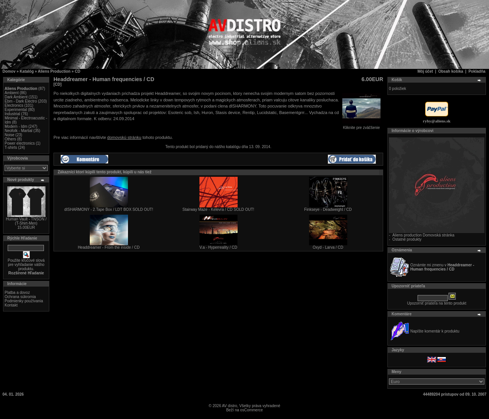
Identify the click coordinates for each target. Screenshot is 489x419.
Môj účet (425, 71)
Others (10, 139)
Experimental (16, 110)
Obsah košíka (450, 71)
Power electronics (20, 143)
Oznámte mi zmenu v (442, 267)
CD (77, 71)
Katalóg (27, 71)
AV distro (229, 406)
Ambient (12, 93)
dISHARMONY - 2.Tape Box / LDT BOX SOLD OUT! (108, 209)
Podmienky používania (24, 301)
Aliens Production (54, 71)
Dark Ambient (16, 97)
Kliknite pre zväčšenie (361, 126)
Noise (10, 135)
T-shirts (11, 147)
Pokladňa (476, 71)
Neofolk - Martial (18, 131)
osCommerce (251, 410)
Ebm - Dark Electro (21, 101)
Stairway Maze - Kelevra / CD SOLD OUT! (218, 209)
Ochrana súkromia (20, 297)
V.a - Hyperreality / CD (218, 247)
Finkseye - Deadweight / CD (328, 209)
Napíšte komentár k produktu (434, 331)
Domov (9, 71)
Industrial (12, 114)
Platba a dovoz (17, 292)
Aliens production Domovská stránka (423, 235)
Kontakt (11, 305)
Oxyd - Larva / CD (328, 247)
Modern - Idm (16, 126)
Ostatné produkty (406, 239)
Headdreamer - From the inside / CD (109, 247)
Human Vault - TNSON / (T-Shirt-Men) (26, 221)
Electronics (14, 105)
